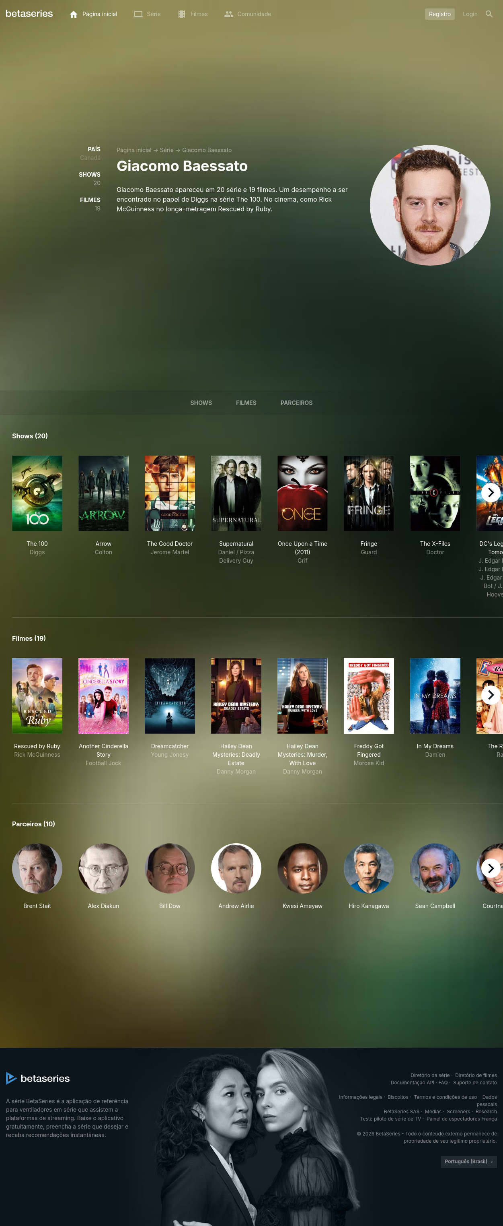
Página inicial (134, 150)
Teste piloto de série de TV (390, 1119)
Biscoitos (398, 1097)
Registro (440, 13)
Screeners (458, 1111)
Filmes (246, 402)
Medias (433, 1111)
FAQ (443, 1082)
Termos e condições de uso (445, 1097)
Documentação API (413, 1082)
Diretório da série (430, 1075)
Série (167, 150)
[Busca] (489, 14)
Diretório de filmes (476, 1075)
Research (486, 1111)
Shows (201, 402)
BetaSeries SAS (401, 1111)
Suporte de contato (475, 1082)
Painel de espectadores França (462, 1119)
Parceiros (297, 402)
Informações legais (360, 1097)
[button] (37, 876)
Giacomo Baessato (207, 150)
